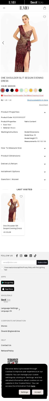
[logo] (24, 8)
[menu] (4, 8)
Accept (37, 392)
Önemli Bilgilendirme (10, 331)
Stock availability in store (37, 100)
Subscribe (42, 262)
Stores (4, 326)
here (33, 386)
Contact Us (6, 345)
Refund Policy (7, 350)
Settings (24, 392)
